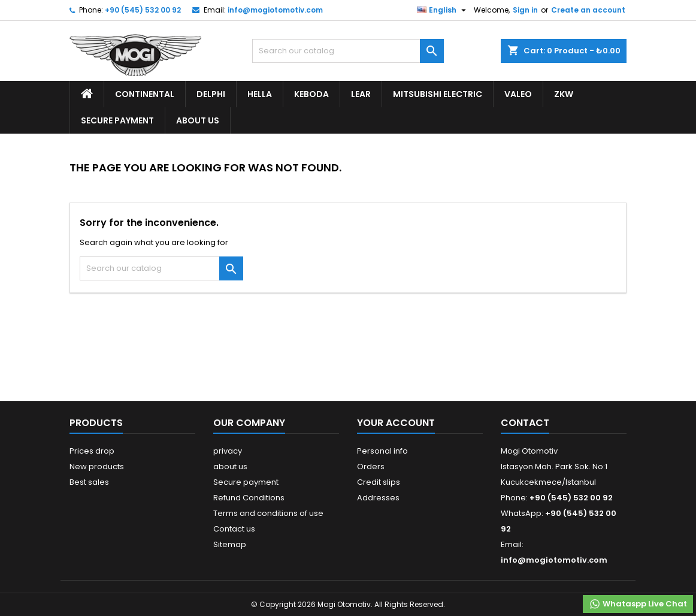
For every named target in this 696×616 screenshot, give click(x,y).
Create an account (588, 10)
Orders (371, 466)
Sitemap (229, 544)
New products (96, 466)
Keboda (311, 94)
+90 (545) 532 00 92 (143, 10)
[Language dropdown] (443, 10)
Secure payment (117, 120)
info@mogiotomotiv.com (275, 10)
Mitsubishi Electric (437, 94)
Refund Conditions (249, 497)
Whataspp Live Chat (638, 604)
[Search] (348, 51)
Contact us (234, 529)
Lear (361, 94)
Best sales (89, 482)
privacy (227, 451)
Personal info (382, 451)
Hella (259, 94)
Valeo (518, 94)
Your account (396, 423)
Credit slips (378, 482)
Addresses (378, 497)
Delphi (210, 94)
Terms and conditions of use (268, 513)
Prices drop (91, 451)
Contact (525, 423)
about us (197, 120)
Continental (144, 94)
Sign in (525, 10)
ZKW (563, 94)
